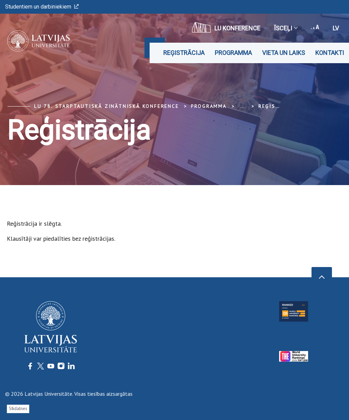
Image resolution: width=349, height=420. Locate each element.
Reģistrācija (183, 52)
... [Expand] (242, 106)
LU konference (226, 27)
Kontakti (329, 52)
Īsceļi (285, 28)
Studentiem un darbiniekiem (42, 6)
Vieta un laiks (283, 52)
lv (336, 28)
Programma (233, 52)
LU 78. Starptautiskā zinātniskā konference (106, 106)
